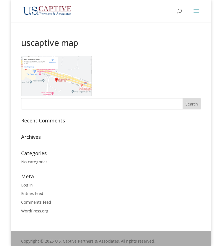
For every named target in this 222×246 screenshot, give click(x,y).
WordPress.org (34, 211)
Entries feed (32, 193)
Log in (27, 185)
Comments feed (36, 202)
